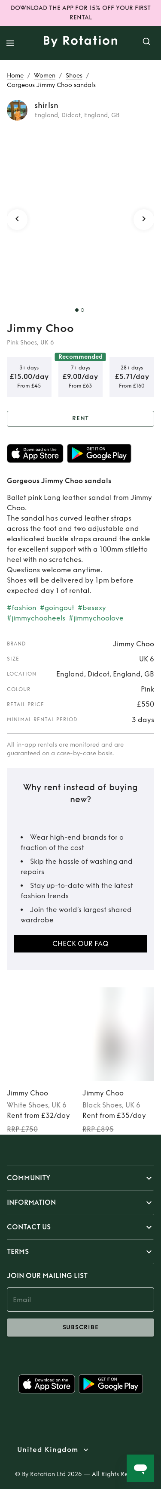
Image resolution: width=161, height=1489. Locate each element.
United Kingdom (47, 1450)
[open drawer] (10, 43)
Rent (80, 418)
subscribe (80, 1327)
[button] (80, 1178)
